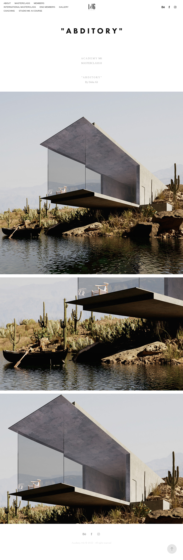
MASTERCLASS (22, 3)
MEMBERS (39, 3)
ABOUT (7, 3)
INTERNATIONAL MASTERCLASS (20, 7)
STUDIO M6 (24, 11)
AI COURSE (36, 11)
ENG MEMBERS (47, 7)
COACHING (9, 11)
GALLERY (64, 7)
